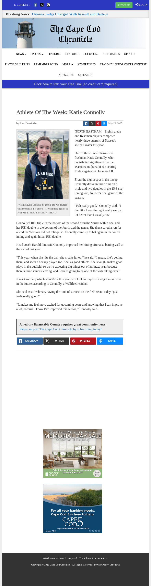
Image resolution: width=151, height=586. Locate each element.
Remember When (46, 64)
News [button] (21, 54)
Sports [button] (37, 54)
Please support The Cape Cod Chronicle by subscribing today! (60, 329)
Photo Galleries (17, 64)
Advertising (86, 64)
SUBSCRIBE (124, 5)
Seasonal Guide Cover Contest (123, 64)
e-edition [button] (22, 4)
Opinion (129, 54)
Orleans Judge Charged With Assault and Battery (70, 14)
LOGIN (141, 4)
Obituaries (111, 54)
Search (85, 74)
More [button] (68, 64)
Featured (72, 54)
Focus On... (91, 54)
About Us (115, 564)
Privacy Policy (101, 564)
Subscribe (66, 74)
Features (54, 54)
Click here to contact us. (93, 558)
